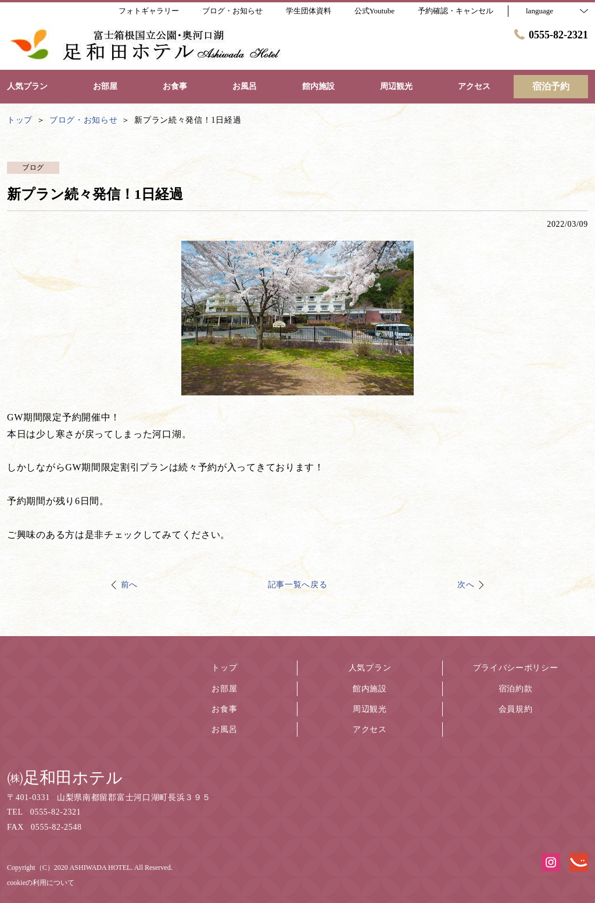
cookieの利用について (40, 883)
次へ (465, 584)
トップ (224, 667)
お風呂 (224, 729)
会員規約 (516, 709)
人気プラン (370, 667)
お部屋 (224, 688)
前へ (129, 584)
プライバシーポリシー (515, 667)
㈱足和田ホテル (65, 778)
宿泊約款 (516, 688)
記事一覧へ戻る (298, 584)
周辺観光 (370, 709)
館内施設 (370, 688)
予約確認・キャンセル (455, 10)
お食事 (224, 709)
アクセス (370, 729)
